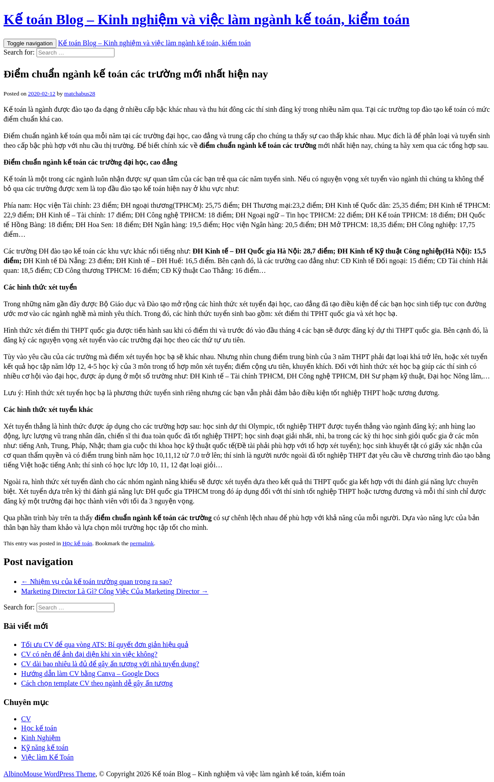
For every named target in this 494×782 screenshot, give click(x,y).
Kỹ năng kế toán (44, 747)
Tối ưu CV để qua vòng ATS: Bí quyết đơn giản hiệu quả (104, 644)
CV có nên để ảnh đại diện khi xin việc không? (89, 654)
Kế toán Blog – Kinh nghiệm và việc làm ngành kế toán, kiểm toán (206, 19)
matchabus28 (79, 93)
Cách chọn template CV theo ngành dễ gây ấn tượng (97, 683)
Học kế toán (77, 543)
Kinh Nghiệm (40, 738)
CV (26, 719)
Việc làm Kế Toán (47, 757)
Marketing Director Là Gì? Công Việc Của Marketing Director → (114, 591)
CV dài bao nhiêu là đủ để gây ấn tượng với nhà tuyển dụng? (110, 664)
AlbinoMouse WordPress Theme (50, 774)
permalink (142, 543)
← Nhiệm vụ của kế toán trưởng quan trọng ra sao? (96, 581)
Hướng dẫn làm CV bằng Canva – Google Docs (90, 673)
